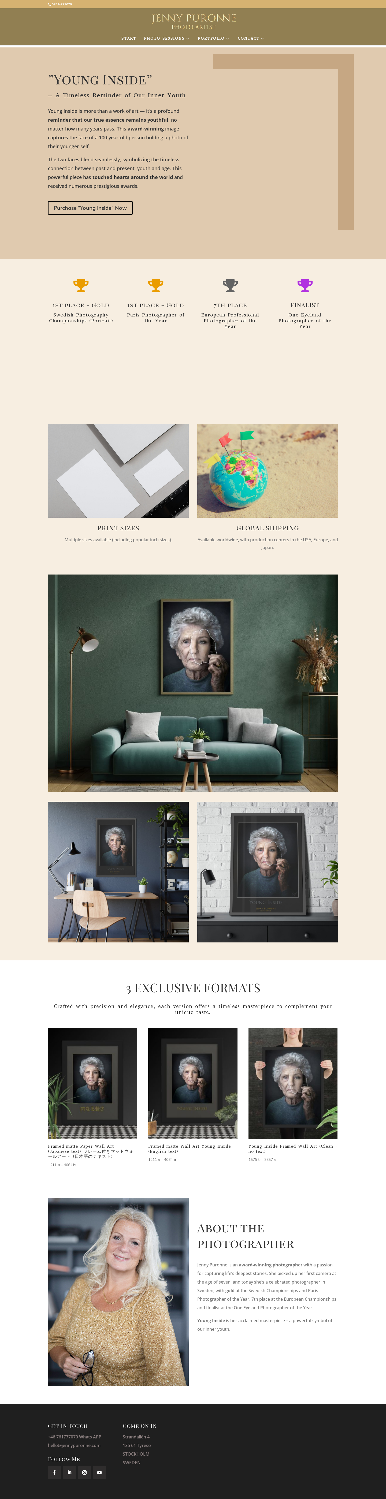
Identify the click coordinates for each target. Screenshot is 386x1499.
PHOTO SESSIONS (164, 39)
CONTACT (248, 39)
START (128, 39)
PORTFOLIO (211, 39)
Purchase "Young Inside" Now (90, 207)
